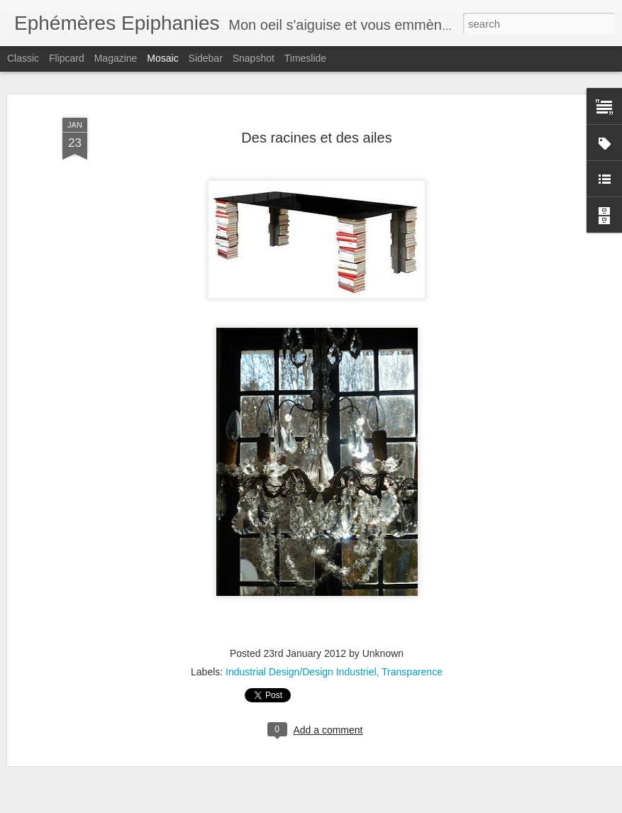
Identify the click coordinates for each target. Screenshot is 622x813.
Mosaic (162, 58)
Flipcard (66, 58)
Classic (23, 58)
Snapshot (253, 58)
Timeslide (305, 58)
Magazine (116, 58)
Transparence (412, 672)
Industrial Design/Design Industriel (301, 672)
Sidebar (206, 58)
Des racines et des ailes (316, 137)
